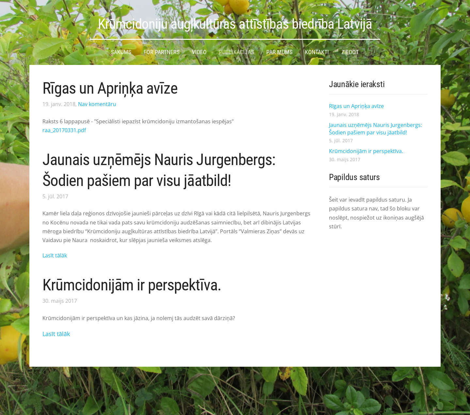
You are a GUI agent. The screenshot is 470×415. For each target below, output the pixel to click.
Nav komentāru (97, 104)
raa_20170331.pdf (64, 130)
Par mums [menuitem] (279, 52)
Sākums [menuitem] (121, 52)
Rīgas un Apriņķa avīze (110, 88)
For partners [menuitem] (162, 52)
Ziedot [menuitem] (350, 52)
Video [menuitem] (199, 52)
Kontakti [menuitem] (317, 52)
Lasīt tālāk (54, 255)
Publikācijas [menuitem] (236, 52)
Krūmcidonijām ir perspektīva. (131, 285)
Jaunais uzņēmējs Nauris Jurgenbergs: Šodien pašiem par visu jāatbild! (375, 128)
